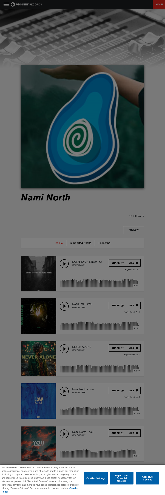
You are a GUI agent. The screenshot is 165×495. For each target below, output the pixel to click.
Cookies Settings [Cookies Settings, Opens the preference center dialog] (96, 478)
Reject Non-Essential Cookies (121, 478)
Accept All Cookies (147, 478)
